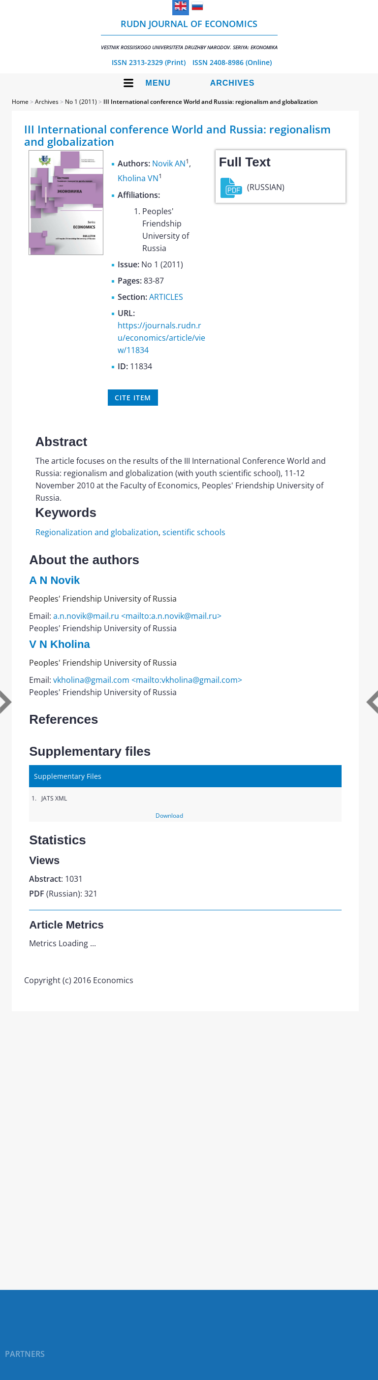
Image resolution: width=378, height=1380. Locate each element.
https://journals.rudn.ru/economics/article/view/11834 (161, 337)
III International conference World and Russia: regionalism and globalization (210, 101)
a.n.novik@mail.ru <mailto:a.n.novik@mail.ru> (137, 615)
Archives (232, 83)
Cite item (133, 397)
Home (20, 101)
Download (169, 815)
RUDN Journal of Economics (189, 34)
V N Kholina (59, 644)
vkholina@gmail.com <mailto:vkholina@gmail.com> (147, 679)
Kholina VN (138, 178)
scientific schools (193, 532)
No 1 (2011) (81, 101)
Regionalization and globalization (96, 532)
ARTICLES (166, 296)
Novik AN (169, 163)
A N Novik (54, 580)
